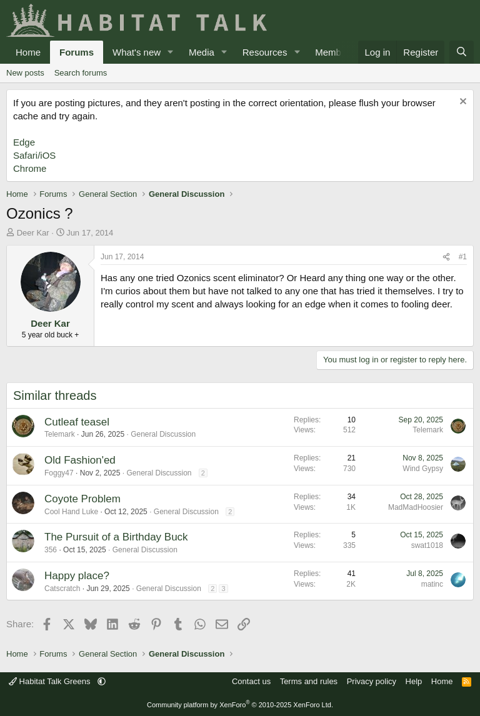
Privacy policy (371, 681)
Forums (76, 52)
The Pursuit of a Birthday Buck (116, 537)
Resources (265, 52)
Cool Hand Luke (71, 511)
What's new (136, 52)
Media (201, 52)
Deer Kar (33, 232)
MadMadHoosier (415, 507)
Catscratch (62, 588)
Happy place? (76, 576)
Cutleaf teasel (76, 422)
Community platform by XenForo (240, 705)
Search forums (81, 72)
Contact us (251, 681)
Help (414, 681)
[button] (170, 52)
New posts (25, 72)
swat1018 (427, 545)
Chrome (29, 168)
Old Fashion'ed (80, 460)
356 (50, 549)
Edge (24, 142)
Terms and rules (309, 681)
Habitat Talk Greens (50, 681)
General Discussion (163, 434)
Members (334, 52)
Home (28, 52)
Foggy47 (59, 473)
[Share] (446, 257)
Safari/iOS (34, 155)
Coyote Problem (82, 499)
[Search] (461, 52)
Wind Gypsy (422, 468)
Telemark (59, 434)
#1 (463, 256)
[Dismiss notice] (461, 102)
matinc (432, 584)
